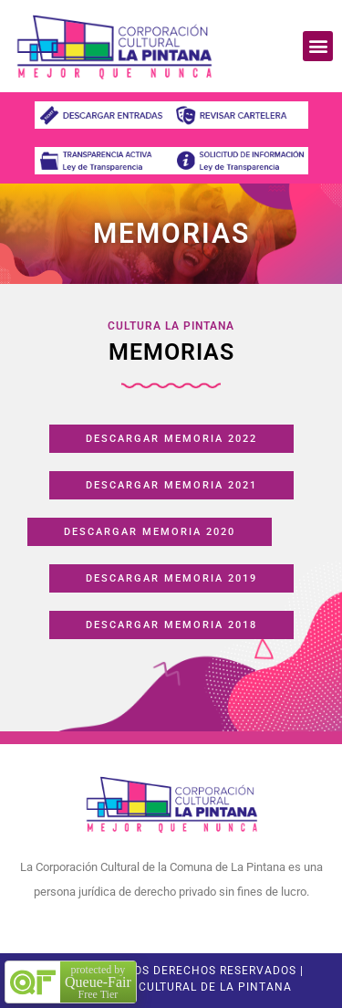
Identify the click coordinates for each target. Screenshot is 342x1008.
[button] (318, 46)
